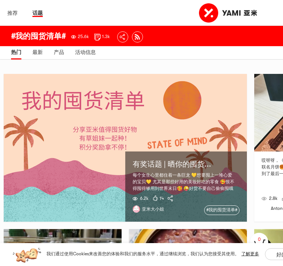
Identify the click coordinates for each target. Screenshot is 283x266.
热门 (16, 52)
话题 (37, 13)
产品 (59, 52)
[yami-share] (171, 198)
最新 (37, 52)
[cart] (259, 242)
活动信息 (85, 52)
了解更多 (250, 253)
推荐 (12, 13)
